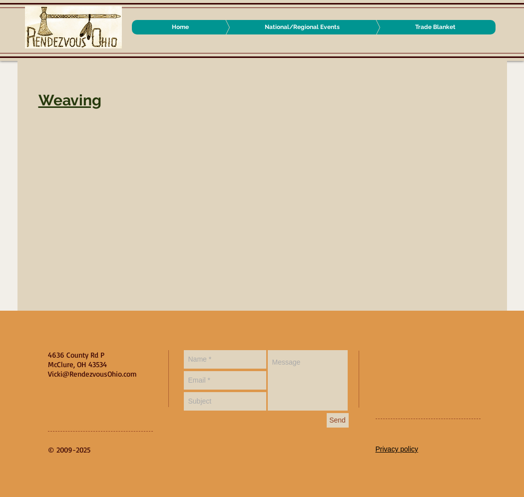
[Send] (338, 420)
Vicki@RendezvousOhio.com (92, 374)
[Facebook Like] (438, 360)
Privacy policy (397, 449)
